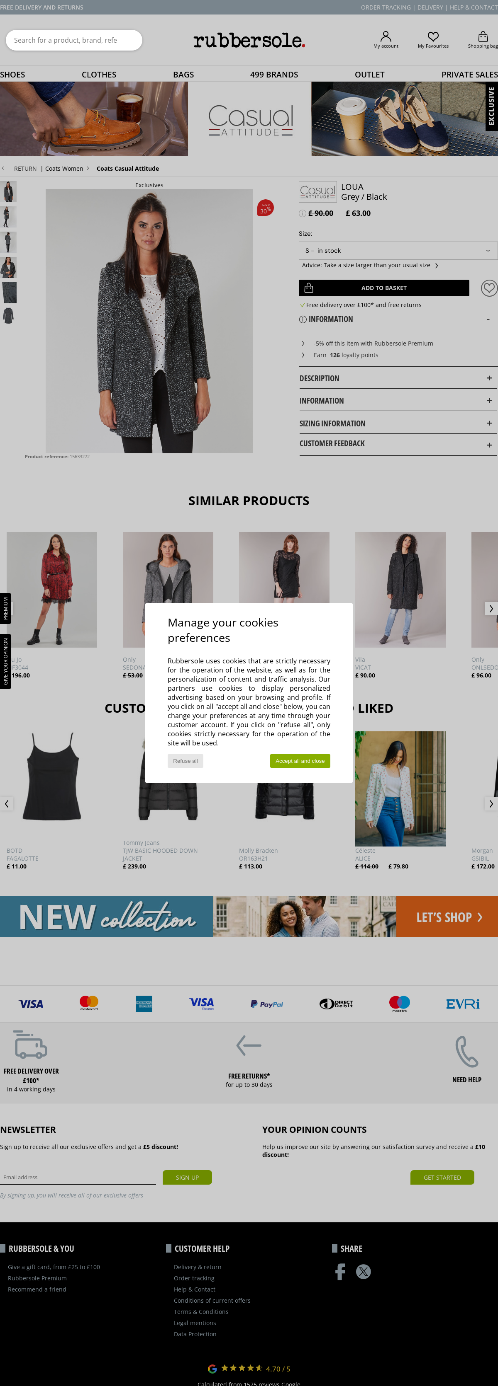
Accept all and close (300, 761)
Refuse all (185, 761)
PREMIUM (5, 608)
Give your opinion (5, 661)
